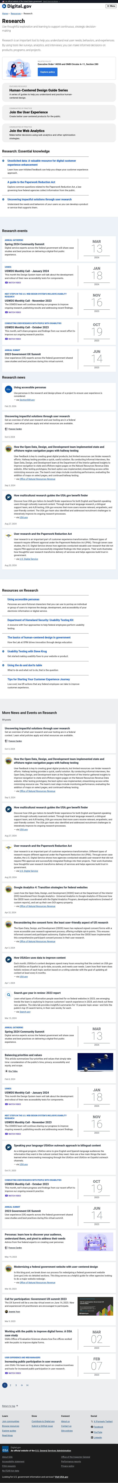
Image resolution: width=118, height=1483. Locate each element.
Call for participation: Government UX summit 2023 (36, 1299)
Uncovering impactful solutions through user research (40, 199)
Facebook (98, 1427)
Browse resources (10, 1426)
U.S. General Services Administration (53, 1450)
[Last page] (27, 1385)
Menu (111, 6)
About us (65, 1421)
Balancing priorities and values (23, 1055)
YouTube (98, 1432)
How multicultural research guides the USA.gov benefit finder (51, 495)
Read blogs (7, 1435)
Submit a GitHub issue (42, 1426)
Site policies (67, 1431)
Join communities (10, 1421)
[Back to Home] (5, 13)
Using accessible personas (30, 387)
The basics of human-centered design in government (39, 637)
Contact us (66, 1426)
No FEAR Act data (10, 1470)
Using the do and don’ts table (25, 665)
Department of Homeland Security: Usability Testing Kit (40, 620)
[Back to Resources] (16, 13)
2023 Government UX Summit (23, 354)
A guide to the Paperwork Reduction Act (31, 182)
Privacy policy (67, 1466)
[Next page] (21, 1385)
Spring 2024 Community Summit (24, 244)
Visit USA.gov (61, 1477)
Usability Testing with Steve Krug (27, 651)
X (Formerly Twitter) (103, 1421)
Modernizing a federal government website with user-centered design (56, 1266)
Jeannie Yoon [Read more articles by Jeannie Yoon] (14, 1312)
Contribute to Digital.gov (43, 1421)
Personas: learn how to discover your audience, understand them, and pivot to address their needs (35, 1236)
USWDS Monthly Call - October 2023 (27, 327)
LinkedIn (98, 1437)
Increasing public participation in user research (33, 1361)
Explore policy (47, 72)
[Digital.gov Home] (54, 6)
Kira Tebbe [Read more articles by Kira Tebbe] (13, 1071)
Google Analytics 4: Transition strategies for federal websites (51, 887)
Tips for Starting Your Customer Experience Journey (39, 679)
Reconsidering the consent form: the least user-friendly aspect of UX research (61, 922)
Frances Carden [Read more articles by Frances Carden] (15, 429)
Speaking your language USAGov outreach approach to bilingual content (57, 1145)
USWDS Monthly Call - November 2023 (28, 300)
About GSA (7, 1457)
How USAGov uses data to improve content (39, 957)
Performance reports (71, 1461)
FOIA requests (9, 1466)
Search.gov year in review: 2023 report (37, 993)
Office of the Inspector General (75, 1457)
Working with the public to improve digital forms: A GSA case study (38, 1333)
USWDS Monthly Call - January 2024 (27, 271)
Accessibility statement (13, 1461)
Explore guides (9, 1431)
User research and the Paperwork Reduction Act (43, 533)
